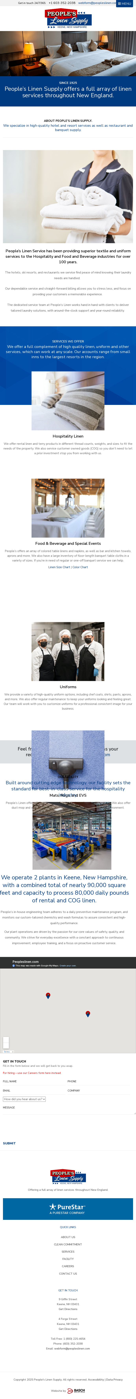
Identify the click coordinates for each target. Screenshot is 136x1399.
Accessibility (96, 1380)
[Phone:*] (99, 1081)
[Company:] (99, 1090)
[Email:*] (34, 1090)
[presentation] (33, 1131)
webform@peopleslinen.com (98, 3)
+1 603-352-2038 (62, 3)
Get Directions (68, 1309)
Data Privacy (114, 1380)
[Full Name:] (34, 1081)
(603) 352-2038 (73, 1344)
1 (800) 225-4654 (74, 1339)
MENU (124, 4)
